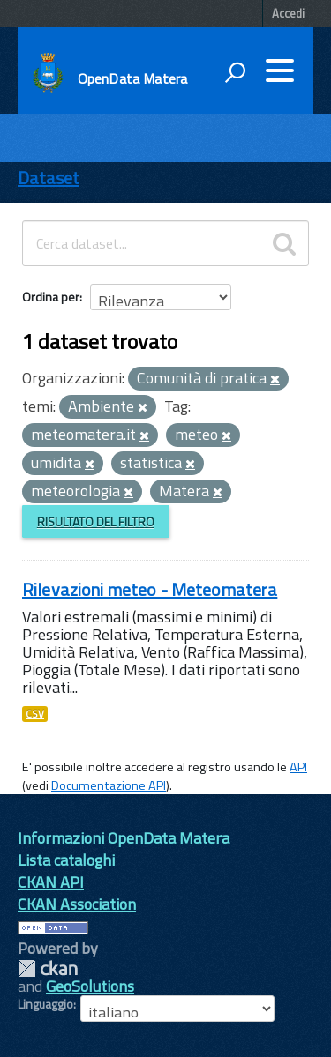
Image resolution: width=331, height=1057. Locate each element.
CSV (35, 714)
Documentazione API (108, 785)
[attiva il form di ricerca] (235, 72)
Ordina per (50, 296)
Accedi (288, 13)
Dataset (48, 177)
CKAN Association (77, 904)
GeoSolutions (90, 986)
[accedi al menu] (280, 70)
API (298, 767)
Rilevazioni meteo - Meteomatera (149, 589)
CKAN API (51, 882)
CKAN (48, 968)
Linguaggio (45, 1004)
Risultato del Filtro (95, 521)
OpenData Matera (132, 78)
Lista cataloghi (66, 860)
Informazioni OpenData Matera (123, 838)
